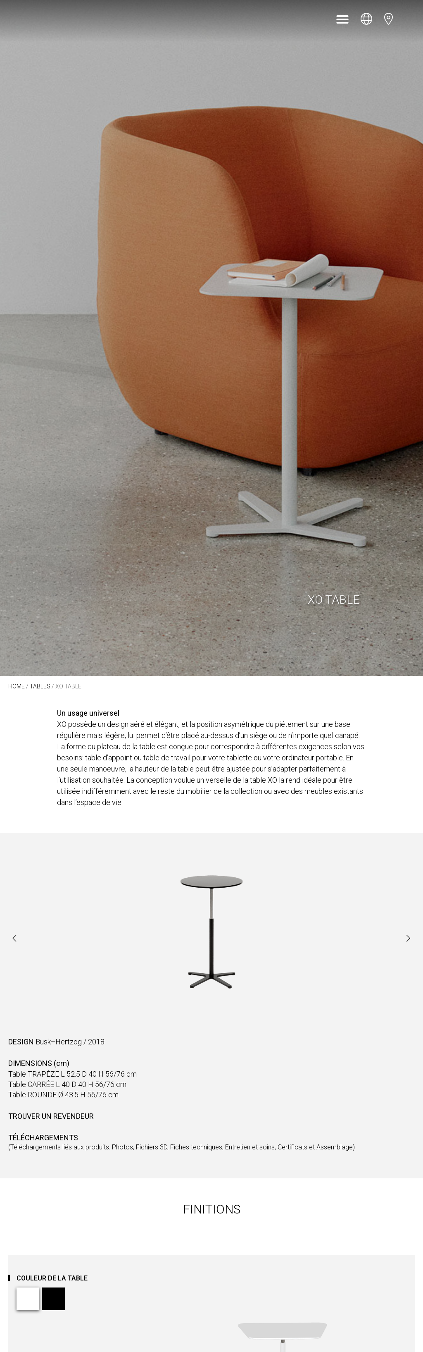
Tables (40, 686)
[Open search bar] (409, 19)
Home (16, 686)
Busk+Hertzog (59, 1041)
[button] (342, 19)
